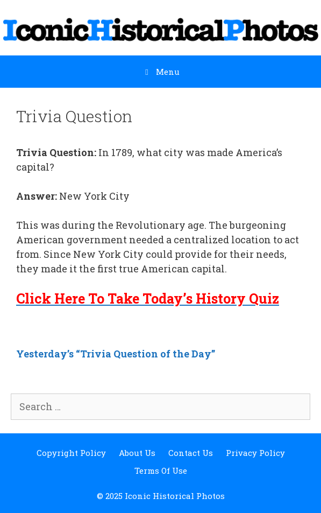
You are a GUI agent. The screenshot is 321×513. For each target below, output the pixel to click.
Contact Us (190, 452)
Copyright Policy (71, 452)
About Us (137, 452)
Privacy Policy (255, 452)
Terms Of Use (160, 470)
